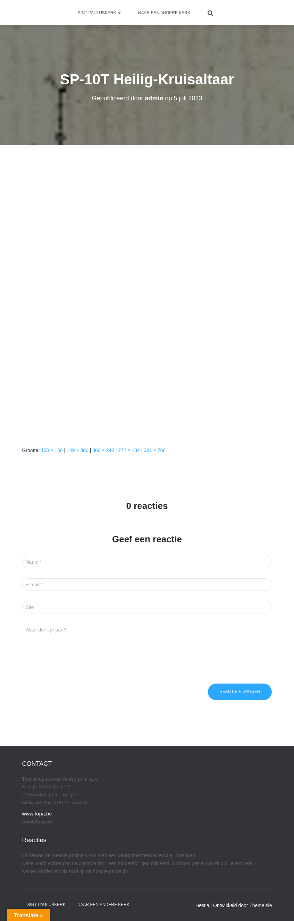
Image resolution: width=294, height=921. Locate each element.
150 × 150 (52, 450)
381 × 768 (155, 450)
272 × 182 (129, 450)
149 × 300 (78, 450)
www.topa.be (37, 814)
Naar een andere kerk (164, 12)
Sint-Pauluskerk (99, 12)
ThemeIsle (260, 905)
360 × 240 (103, 450)
